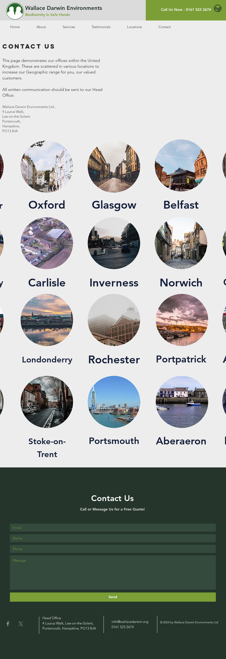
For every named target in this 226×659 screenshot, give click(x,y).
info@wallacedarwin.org (130, 621)
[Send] (113, 597)
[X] (21, 624)
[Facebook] (8, 624)
